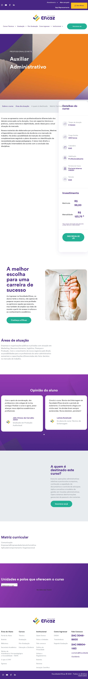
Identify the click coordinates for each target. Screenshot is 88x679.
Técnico (21, 635)
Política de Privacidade (40, 648)
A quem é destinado (39, 106)
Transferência (58, 639)
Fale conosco (41, 643)
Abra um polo (64, 2)
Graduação (21, 26)
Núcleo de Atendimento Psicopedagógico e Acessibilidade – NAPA (9, 654)
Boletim (3, 639)
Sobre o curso (7, 106)
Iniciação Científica (43, 667)
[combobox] (9, 584)
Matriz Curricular (57, 106)
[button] (79, 6)
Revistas (39, 663)
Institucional (58, 26)
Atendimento (52, 2)
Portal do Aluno (6, 635)
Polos (68, 106)
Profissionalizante (21, 51)
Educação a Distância (26, 647)
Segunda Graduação (61, 643)
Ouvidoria (75, 657)
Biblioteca (4, 643)
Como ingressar (45, 26)
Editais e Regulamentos (41, 655)
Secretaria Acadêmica (8, 647)
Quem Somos (41, 635)
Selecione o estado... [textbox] (9, 586)
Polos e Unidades (42, 639)
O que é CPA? (6, 659)
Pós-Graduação (33, 26)
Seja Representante (62, 7)
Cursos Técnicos (9, 26)
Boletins (39, 659)
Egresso (4, 663)
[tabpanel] (22, 413)
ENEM (56, 635)
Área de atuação (22, 106)
